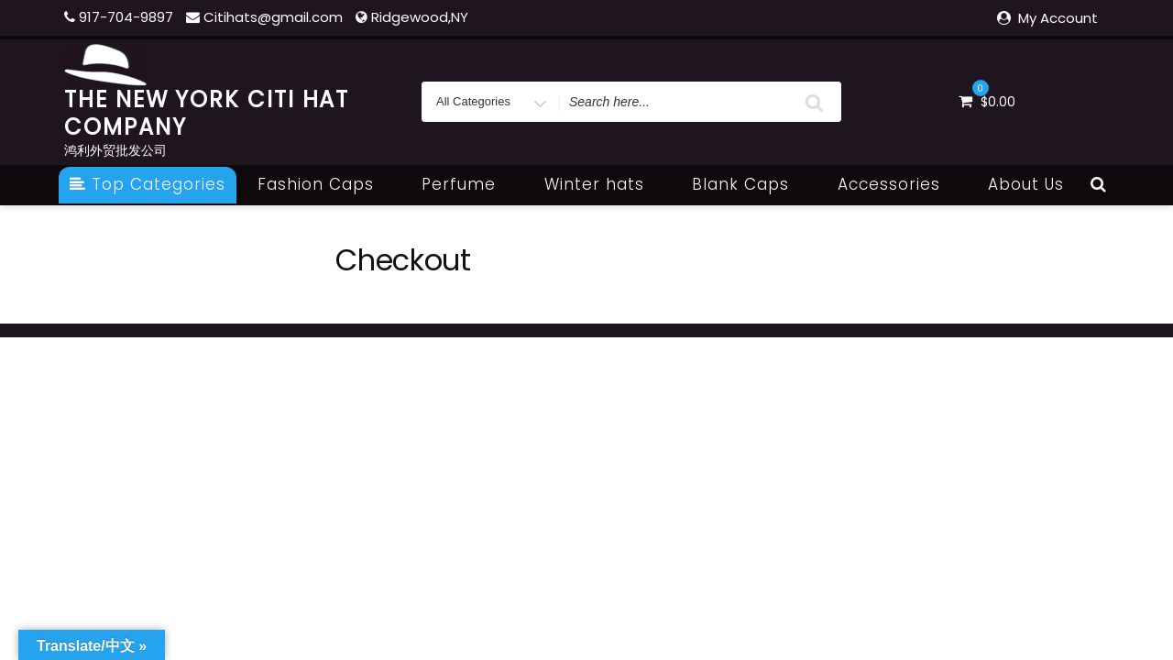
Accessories (899, 184)
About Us (1026, 184)
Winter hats (604, 184)
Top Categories (147, 184)
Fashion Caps (326, 184)
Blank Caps (750, 184)
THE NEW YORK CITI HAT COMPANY (206, 113)
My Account (1058, 18)
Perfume (469, 184)
